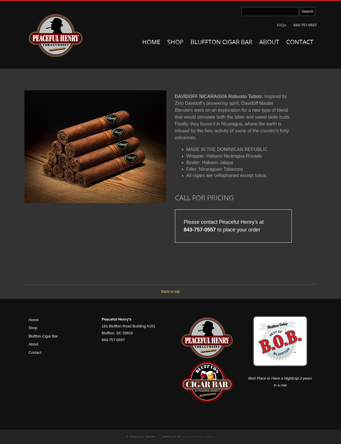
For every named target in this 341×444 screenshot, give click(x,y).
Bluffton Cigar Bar (221, 43)
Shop (175, 43)
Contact (299, 43)
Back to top (170, 291)
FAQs (281, 25)
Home (151, 43)
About (269, 43)
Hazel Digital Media (198, 437)
